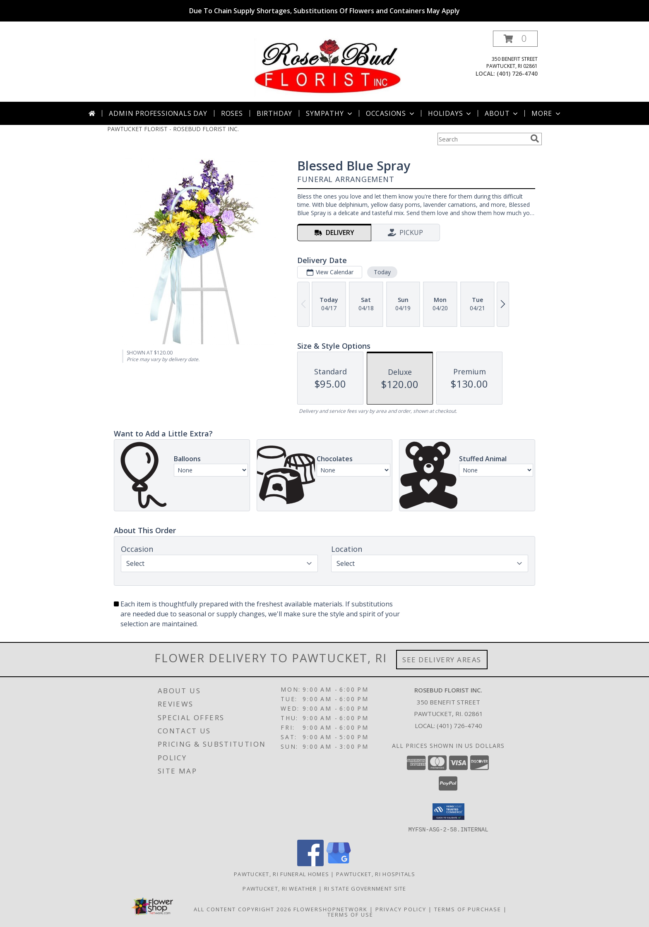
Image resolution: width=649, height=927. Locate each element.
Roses (232, 113)
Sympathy (329, 113)
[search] (534, 138)
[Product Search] (482, 139)
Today (382, 272)
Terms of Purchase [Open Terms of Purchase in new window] (467, 909)
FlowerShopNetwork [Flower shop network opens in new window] (330, 909)
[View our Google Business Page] (338, 863)
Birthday (274, 113)
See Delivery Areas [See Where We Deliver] (441, 659)
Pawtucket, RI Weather (280, 888)
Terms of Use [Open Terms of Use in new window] (350, 914)
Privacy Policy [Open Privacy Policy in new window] (400, 909)
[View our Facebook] (310, 863)
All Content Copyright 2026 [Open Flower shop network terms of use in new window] (242, 909)
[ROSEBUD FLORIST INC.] (327, 66)
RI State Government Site (365, 888)
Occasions (391, 113)
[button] (515, 39)
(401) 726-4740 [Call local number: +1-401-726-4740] (517, 73)
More (546, 113)
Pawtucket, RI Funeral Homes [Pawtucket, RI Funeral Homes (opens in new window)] (281, 873)
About (502, 113)
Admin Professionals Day (158, 113)
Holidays (450, 113)
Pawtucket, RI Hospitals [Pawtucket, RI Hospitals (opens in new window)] (375, 873)
